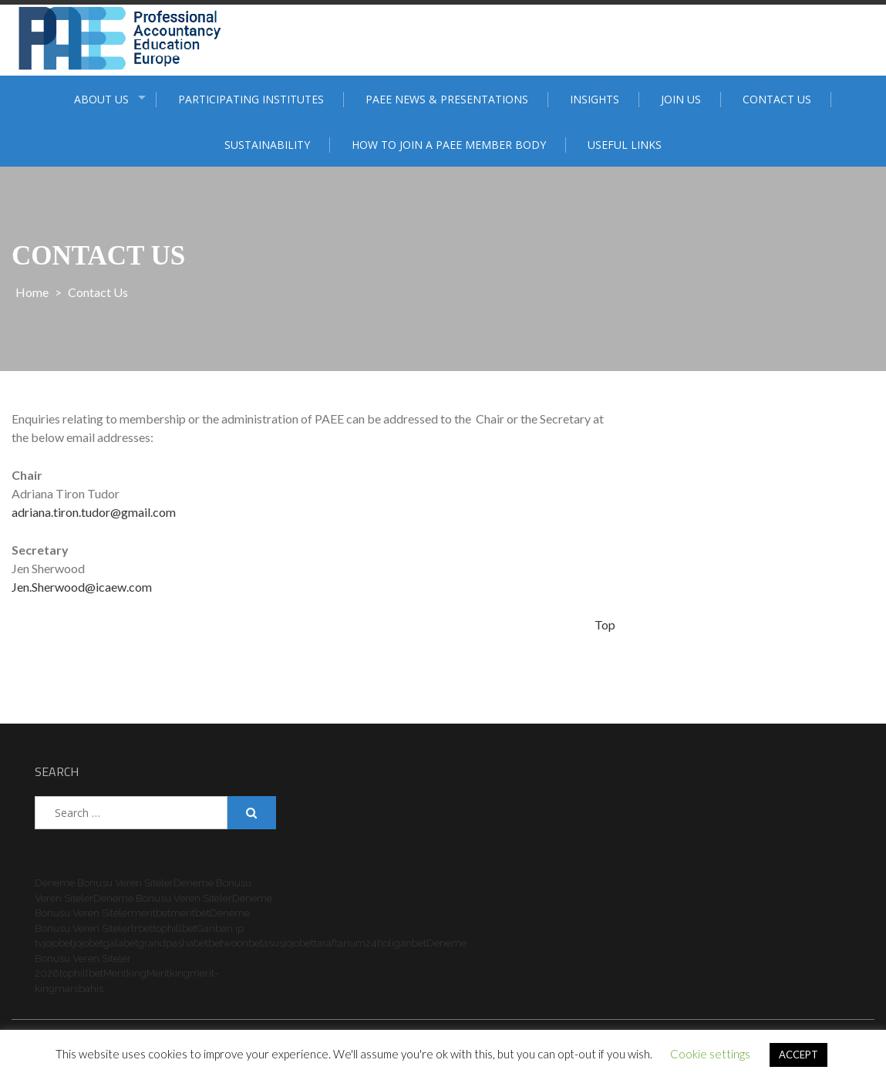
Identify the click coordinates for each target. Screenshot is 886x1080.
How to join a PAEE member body (449, 144)
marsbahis (79, 988)
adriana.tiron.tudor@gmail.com (94, 512)
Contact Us (777, 99)
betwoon (228, 943)
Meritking (125, 973)
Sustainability (267, 144)
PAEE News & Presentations (447, 99)
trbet (142, 928)
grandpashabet (173, 943)
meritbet (150, 913)
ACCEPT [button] (798, 1054)
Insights (594, 99)
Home (32, 292)
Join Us (681, 99)
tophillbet (175, 928)
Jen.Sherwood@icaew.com (82, 586)
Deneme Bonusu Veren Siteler (104, 883)
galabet (120, 943)
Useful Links (625, 144)
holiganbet (401, 943)
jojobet (58, 943)
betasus (266, 943)
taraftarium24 (345, 943)
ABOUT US (101, 99)
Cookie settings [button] (710, 1054)
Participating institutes (251, 99)
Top (605, 624)
